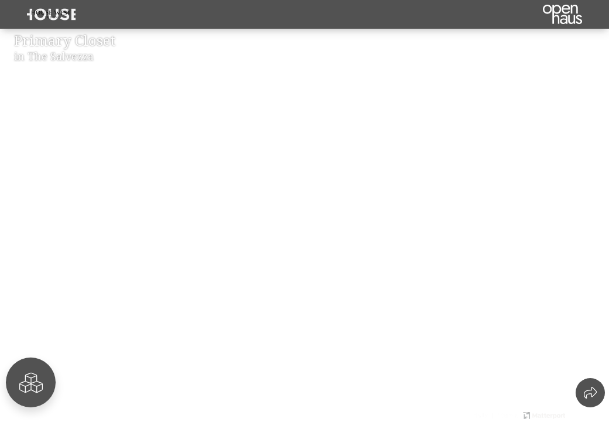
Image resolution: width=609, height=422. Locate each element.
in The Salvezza (54, 56)
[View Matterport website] (543, 414)
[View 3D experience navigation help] (484, 414)
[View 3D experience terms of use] (509, 414)
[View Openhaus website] (584, 414)
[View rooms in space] (31, 382)
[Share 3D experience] (590, 392)
